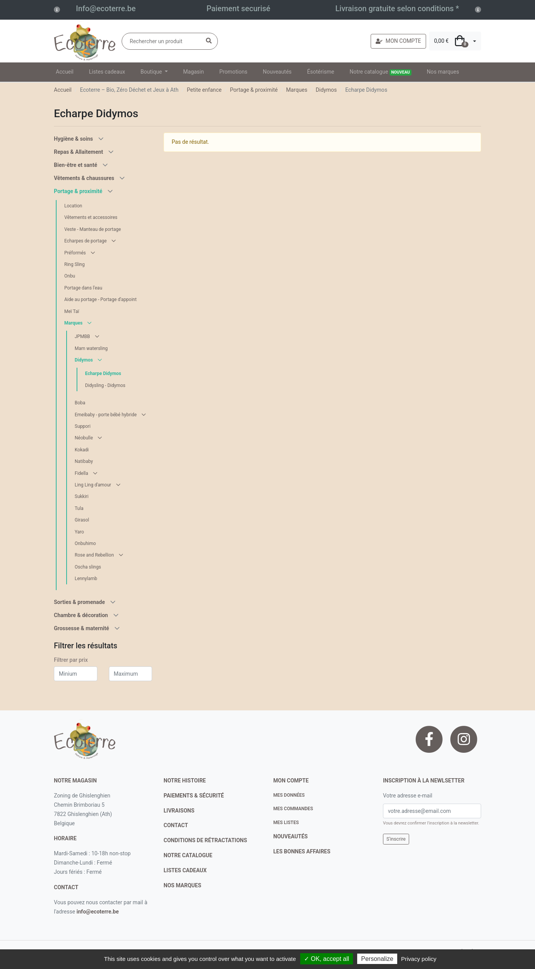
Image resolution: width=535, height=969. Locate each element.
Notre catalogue (380, 72)
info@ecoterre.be (98, 911)
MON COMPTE (398, 41)
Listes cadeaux (107, 72)
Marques (296, 90)
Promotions (233, 72)
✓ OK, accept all (326, 959)
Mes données (289, 795)
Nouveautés (277, 72)
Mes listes (286, 822)
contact (66, 887)
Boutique (151, 72)
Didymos (326, 90)
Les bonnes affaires (301, 851)
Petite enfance (204, 90)
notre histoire (185, 780)
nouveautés (290, 836)
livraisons (179, 811)
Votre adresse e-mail (407, 795)
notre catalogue (188, 855)
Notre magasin (75, 780)
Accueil (65, 72)
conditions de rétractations (205, 840)
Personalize (377, 959)
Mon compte (291, 780)
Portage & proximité (254, 90)
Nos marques (443, 72)
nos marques (182, 885)
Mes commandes (293, 808)
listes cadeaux (185, 870)
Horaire (65, 838)
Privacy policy (418, 959)
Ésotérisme (320, 72)
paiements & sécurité (194, 795)
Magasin (193, 72)
